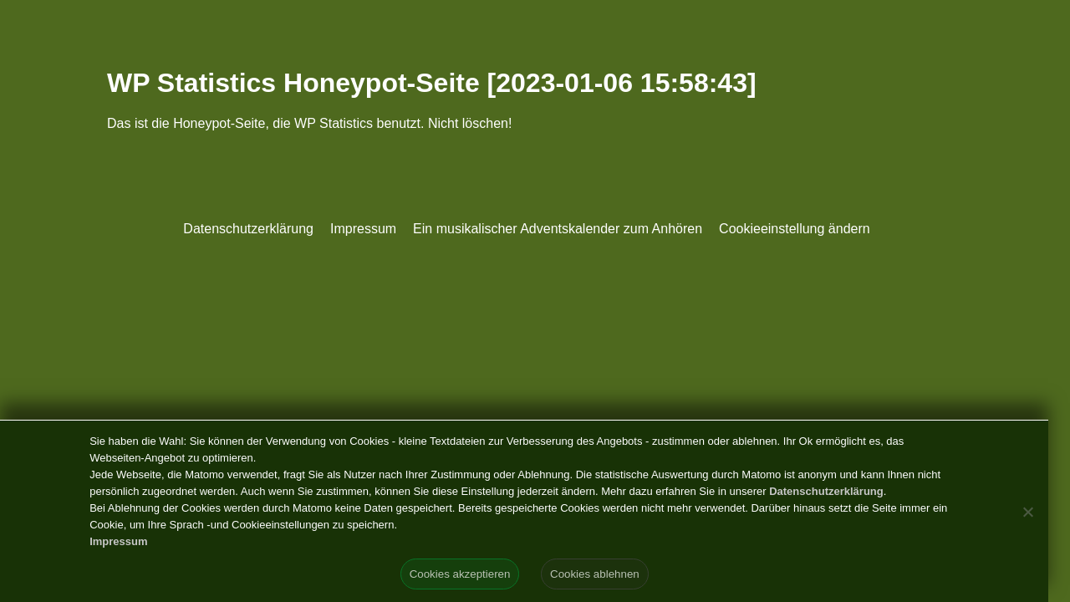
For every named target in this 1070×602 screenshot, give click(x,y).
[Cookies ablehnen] (1027, 511)
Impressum (363, 229)
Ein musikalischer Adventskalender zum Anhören (557, 229)
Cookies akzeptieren (460, 574)
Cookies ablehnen (594, 574)
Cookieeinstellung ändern (794, 229)
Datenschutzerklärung (248, 229)
